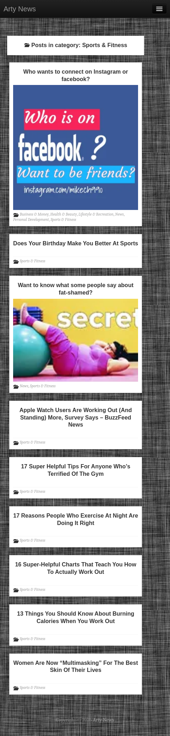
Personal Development (31, 219)
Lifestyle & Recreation (96, 214)
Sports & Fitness (63, 219)
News (119, 214)
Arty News (20, 9)
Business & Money (34, 214)
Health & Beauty (63, 214)
